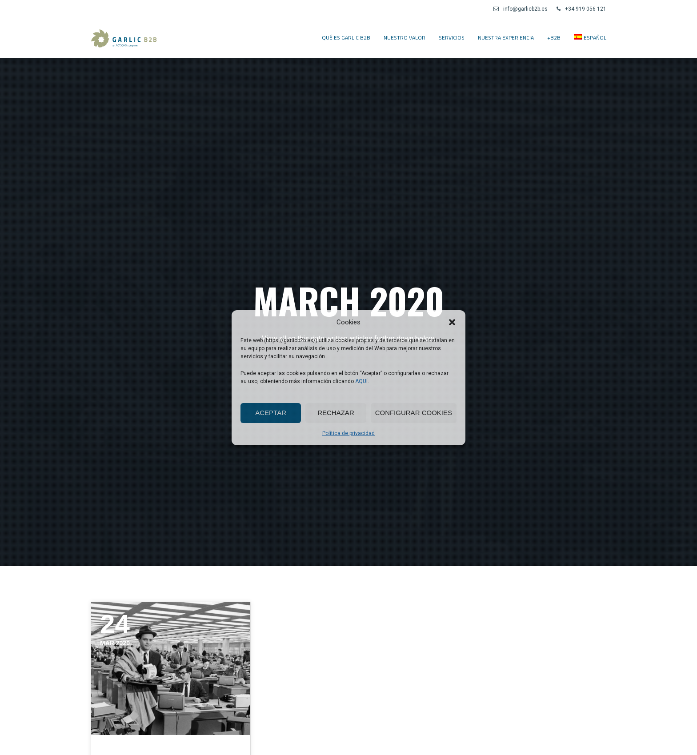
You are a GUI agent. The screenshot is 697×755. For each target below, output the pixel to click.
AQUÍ (361, 381)
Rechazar (335, 412)
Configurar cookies (413, 412)
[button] (452, 322)
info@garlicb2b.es (520, 9)
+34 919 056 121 (581, 9)
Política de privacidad (348, 433)
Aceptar (270, 412)
